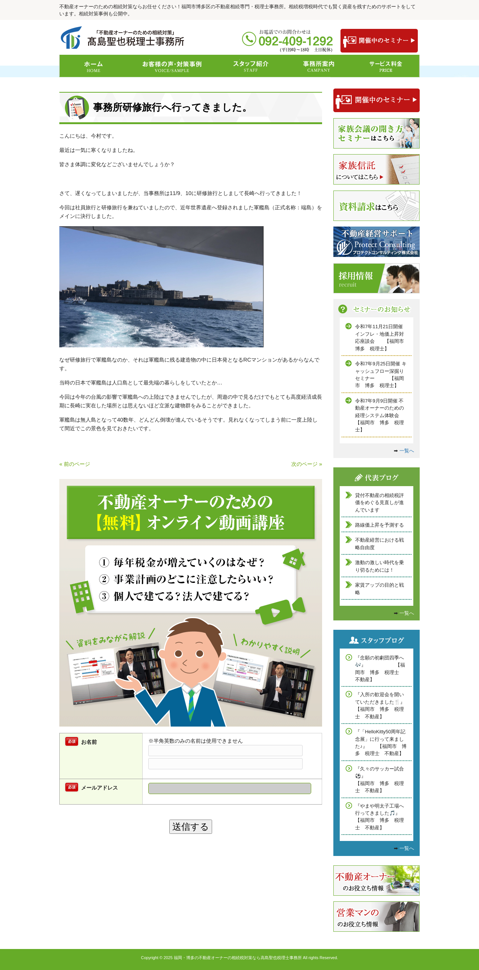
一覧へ (406, 450)
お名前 (89, 742)
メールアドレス (99, 788)
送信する (190, 826)
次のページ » (306, 464)
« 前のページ (74, 464)
